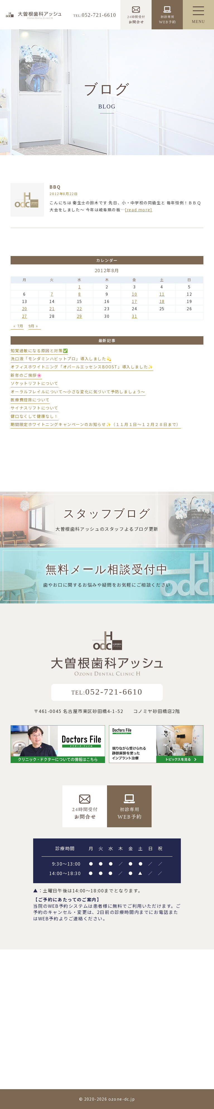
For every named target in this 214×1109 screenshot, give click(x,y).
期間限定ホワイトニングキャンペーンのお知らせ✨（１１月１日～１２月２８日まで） (96, 424)
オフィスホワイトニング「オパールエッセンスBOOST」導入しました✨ (82, 366)
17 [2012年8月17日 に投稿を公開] (134, 301)
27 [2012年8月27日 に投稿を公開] (24, 316)
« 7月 (18, 325)
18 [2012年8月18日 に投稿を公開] (162, 301)
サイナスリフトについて (35, 408)
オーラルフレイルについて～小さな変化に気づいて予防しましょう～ (78, 391)
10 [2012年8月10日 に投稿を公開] (134, 294)
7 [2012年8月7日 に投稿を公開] (52, 294)
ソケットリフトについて (35, 383)
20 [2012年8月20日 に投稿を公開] (24, 308)
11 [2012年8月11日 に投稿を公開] (162, 294)
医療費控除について (30, 399)
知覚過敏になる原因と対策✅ (39, 350)
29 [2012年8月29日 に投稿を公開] (79, 316)
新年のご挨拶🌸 (26, 375)
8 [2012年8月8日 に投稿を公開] (79, 294)
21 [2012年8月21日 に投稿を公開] (52, 308)
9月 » (33, 325)
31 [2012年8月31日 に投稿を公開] (134, 316)
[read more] (138, 209)
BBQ (55, 186)
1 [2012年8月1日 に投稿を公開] (79, 287)
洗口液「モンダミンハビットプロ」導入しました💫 (61, 358)
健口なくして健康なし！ (35, 416)
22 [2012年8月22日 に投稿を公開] (79, 308)
